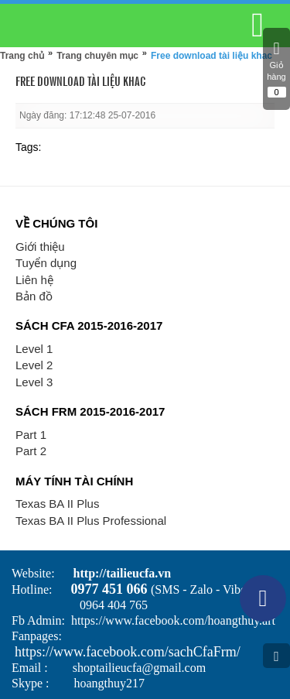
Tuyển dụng (46, 262)
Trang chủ (22, 55)
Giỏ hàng (276, 69)
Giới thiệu (40, 246)
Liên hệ (34, 279)
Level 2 (34, 365)
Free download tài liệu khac (211, 55)
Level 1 (34, 348)
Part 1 (30, 434)
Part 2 (30, 450)
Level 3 (34, 382)
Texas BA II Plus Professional (90, 520)
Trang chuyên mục (97, 55)
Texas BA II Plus (57, 503)
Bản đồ (34, 296)
